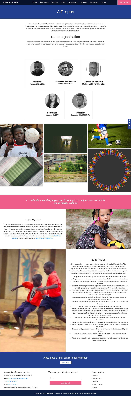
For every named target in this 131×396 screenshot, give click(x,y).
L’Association (44, 2)
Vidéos (63, 2)
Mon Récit (55, 2)
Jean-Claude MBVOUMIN (44, 238)
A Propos (95, 375)
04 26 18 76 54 (12, 381)
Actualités (84, 2)
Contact (103, 2)
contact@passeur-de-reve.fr (18, 378)
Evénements (94, 2)
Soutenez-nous (73, 2)
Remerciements (97, 384)
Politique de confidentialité (88, 393)
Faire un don (124, 2)
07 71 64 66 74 (13, 384)
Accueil (35, 2)
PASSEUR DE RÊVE (10, 2)
